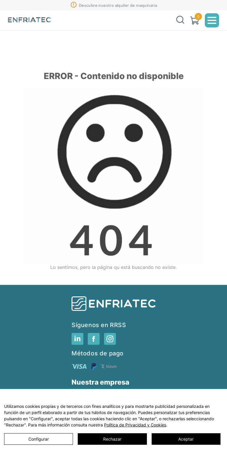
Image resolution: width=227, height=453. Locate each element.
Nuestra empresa (100, 382)
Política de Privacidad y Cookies (135, 424)
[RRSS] (77, 343)
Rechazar (112, 438)
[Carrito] (194, 20)
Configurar (38, 438)
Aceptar (186, 438)
